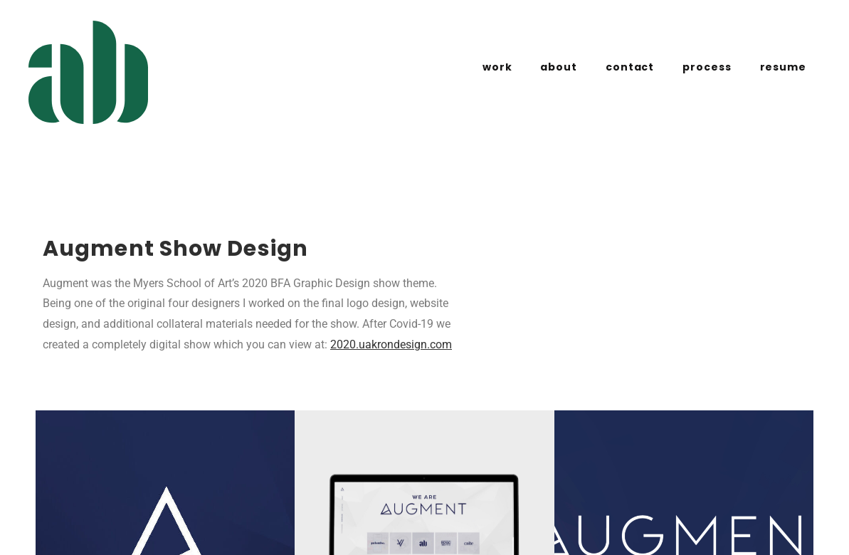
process (706, 67)
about (558, 67)
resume (783, 67)
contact (630, 67)
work (497, 67)
